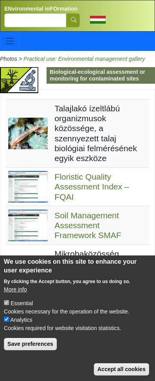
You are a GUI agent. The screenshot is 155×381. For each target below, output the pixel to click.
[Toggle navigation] (9, 41)
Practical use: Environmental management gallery (84, 59)
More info (15, 298)
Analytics (21, 328)
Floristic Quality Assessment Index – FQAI (91, 186)
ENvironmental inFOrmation (41, 9)
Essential (22, 311)
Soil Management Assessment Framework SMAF (87, 225)
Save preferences (30, 352)
